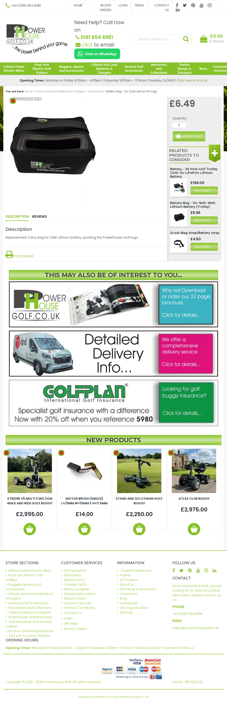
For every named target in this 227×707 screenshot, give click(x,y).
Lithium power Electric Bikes (14, 68)
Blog (123, 598)
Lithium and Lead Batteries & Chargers (104, 68)
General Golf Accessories (133, 68)
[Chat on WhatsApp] (97, 54)
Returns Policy (75, 598)
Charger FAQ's (75, 584)
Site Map (71, 623)
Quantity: (179, 118)
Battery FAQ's (74, 580)
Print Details (20, 256)
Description (17, 216)
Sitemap (126, 612)
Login (122, 5)
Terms (139, 5)
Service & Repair (76, 589)
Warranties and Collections (158, 68)
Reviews (39, 216)
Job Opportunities (134, 608)
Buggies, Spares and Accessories (71, 68)
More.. (202, 68)
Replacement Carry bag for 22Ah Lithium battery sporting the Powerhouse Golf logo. (72, 237)
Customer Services (219, 68)
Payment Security (78, 603)
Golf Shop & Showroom (138, 589)
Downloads (129, 603)
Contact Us (161, 7)
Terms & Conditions (79, 608)
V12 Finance (129, 580)
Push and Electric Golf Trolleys (42, 68)
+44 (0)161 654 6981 (187, 614)
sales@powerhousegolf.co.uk (195, 628)
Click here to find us (192, 80)
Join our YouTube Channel (29, 635)
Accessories (96, 91)
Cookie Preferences (136, 570)
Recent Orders (105, 7)
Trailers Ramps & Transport (183, 68)
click (84, 44)
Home (78, 5)
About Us (127, 584)
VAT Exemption (75, 570)
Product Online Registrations (30, 631)
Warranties (72, 575)
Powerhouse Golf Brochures (30, 617)
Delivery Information (80, 594)
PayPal (125, 575)
